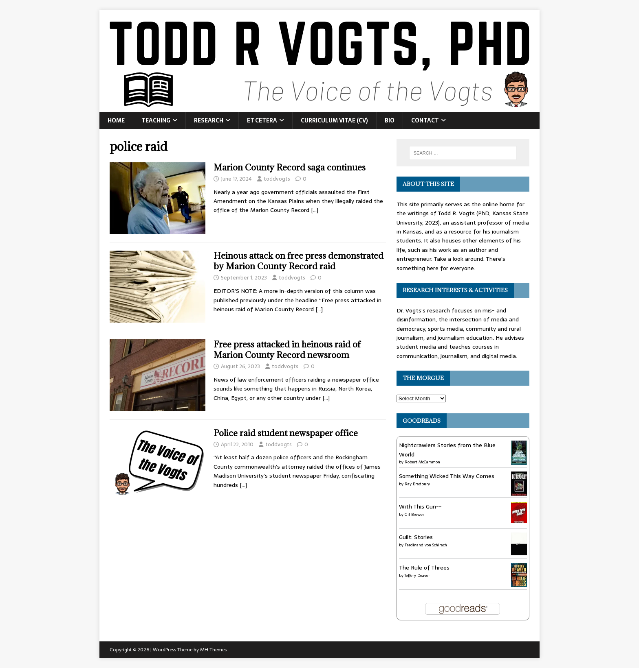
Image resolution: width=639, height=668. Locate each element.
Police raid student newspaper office (286, 433)
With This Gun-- (420, 506)
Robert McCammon (422, 461)
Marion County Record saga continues (290, 167)
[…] (314, 209)
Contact (425, 120)
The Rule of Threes (424, 567)
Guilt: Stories (416, 537)
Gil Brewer (414, 514)
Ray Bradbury (417, 483)
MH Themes (213, 650)
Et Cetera (262, 120)
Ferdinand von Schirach (426, 544)
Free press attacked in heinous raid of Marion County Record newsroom (287, 349)
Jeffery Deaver (417, 575)
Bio (389, 120)
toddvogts (277, 179)
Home (116, 120)
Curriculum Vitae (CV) (334, 120)
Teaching (155, 120)
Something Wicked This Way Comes (446, 476)
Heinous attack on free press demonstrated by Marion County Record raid (298, 261)
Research (208, 120)
